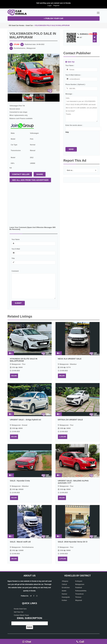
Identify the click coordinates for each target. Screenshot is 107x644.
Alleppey (65, 581)
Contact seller (21, 174)
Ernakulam (66, 587)
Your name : (69, 65)
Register (56, 5)
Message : (69, 94)
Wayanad (78, 600)
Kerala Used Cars (20, 609)
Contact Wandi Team (21, 615)
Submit (18, 303)
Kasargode (66, 597)
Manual (32, 150)
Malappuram (79, 584)
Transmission (16, 150)
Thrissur (78, 597)
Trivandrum (79, 594)
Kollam (64, 600)
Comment (15, 271)
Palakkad (78, 587)
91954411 (87, 34)
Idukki (64, 591)
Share (39, 174)
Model (13, 139)
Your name (16, 239)
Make (13, 133)
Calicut (64, 584)
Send (71, 149)
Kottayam (78, 581)
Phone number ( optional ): (75, 84)
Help (67, 132)
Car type (14, 145)
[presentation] (84, 139)
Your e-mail (16, 249)
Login (49, 5)
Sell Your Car (18, 612)
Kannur (64, 594)
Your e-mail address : (73, 75)
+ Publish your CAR (53, 18)
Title (13, 258)
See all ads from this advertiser (30, 180)
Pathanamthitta (80, 591)
